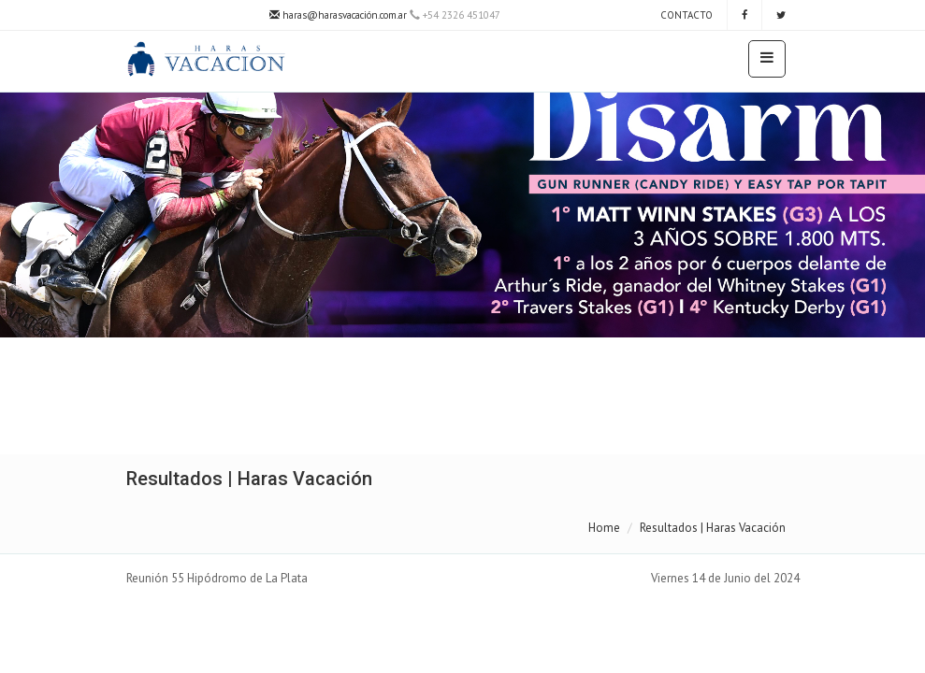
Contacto (685, 14)
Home (604, 528)
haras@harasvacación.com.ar (338, 14)
